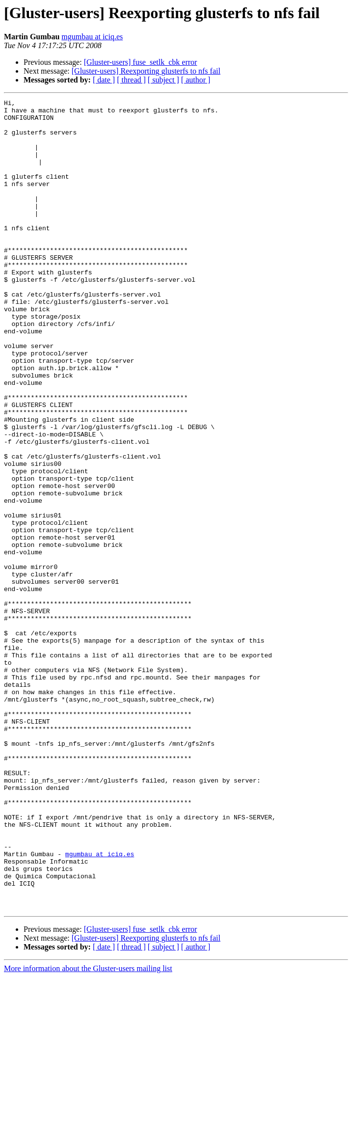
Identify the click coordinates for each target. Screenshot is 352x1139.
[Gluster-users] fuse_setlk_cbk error (140, 62)
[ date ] (104, 80)
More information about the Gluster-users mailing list (88, 1130)
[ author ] (196, 80)
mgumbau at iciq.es (92, 36)
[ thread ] (131, 80)
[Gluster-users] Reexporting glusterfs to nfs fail (146, 71)
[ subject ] (163, 80)
